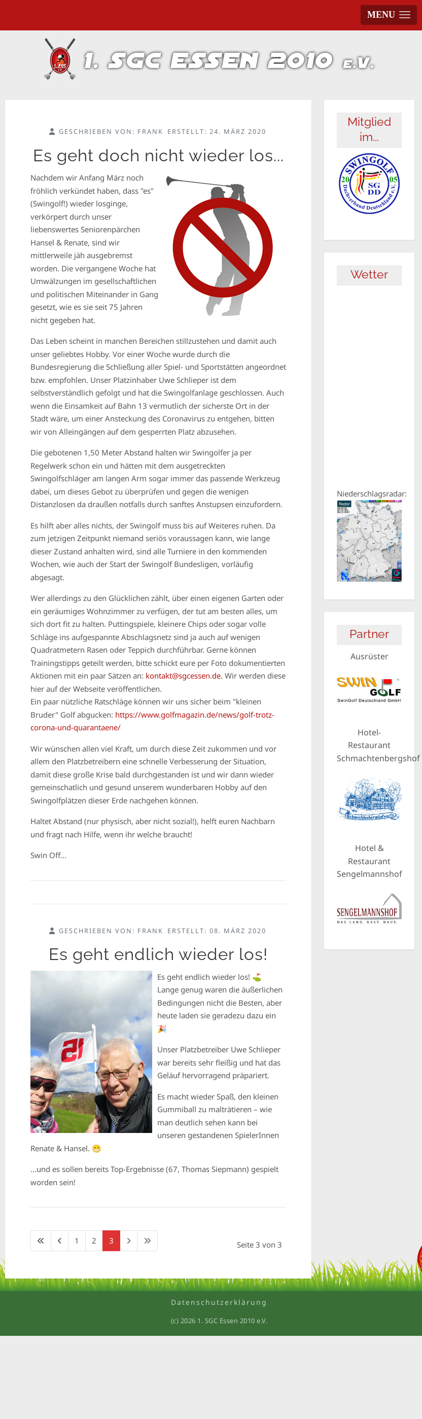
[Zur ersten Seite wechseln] (40, 1240)
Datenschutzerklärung (219, 1302)
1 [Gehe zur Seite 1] (77, 1240)
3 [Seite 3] (111, 1240)
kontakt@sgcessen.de (183, 675)
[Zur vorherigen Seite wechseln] (59, 1240)
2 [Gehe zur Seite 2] (94, 1240)
